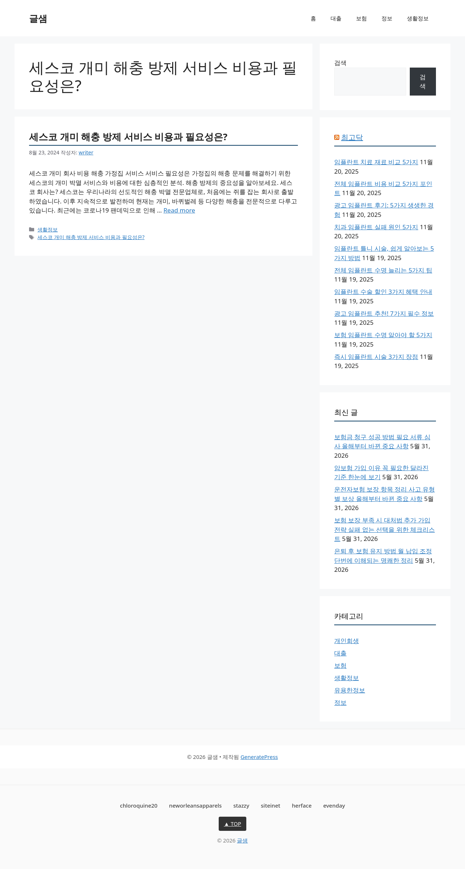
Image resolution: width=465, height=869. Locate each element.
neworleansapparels (195, 805)
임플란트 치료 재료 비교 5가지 (376, 162)
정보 (386, 18)
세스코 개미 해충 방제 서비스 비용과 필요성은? (128, 136)
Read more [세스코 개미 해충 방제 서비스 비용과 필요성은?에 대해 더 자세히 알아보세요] (179, 210)
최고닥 (352, 137)
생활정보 (418, 18)
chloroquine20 (138, 805)
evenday (334, 805)
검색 (340, 62)
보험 (361, 18)
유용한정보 (349, 690)
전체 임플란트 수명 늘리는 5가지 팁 (383, 270)
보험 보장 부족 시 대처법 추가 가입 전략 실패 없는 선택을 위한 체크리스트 (384, 529)
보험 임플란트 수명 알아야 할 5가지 (383, 335)
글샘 (38, 18)
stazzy (241, 805)
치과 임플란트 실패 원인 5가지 (376, 227)
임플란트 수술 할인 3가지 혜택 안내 (383, 291)
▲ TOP (232, 823)
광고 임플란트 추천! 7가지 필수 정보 (384, 313)
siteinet (270, 805)
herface (301, 805)
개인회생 (346, 640)
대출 (336, 18)
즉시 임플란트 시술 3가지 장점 (376, 356)
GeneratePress (259, 756)
